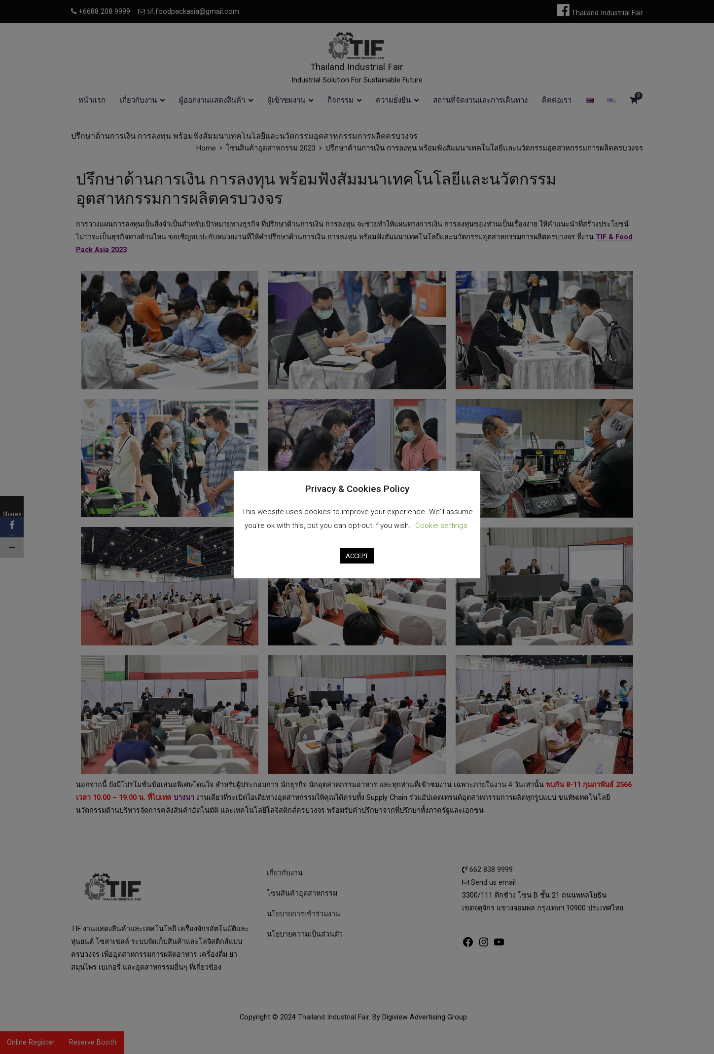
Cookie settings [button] (441, 525)
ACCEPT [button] (357, 556)
